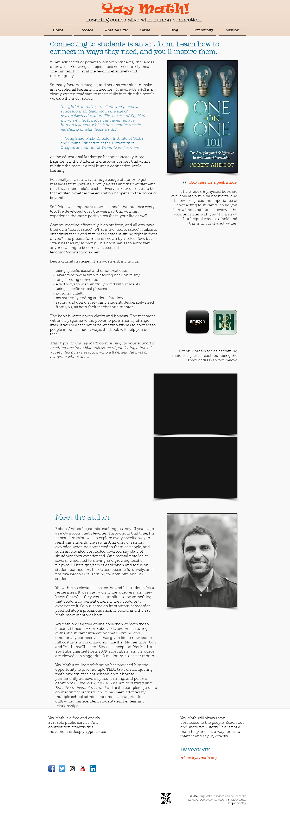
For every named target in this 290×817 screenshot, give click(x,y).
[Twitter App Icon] (62, 768)
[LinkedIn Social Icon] (93, 768)
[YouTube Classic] (82, 768)
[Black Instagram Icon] (72, 768)
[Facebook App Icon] (51, 768)
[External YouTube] (195, 404)
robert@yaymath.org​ (199, 758)
